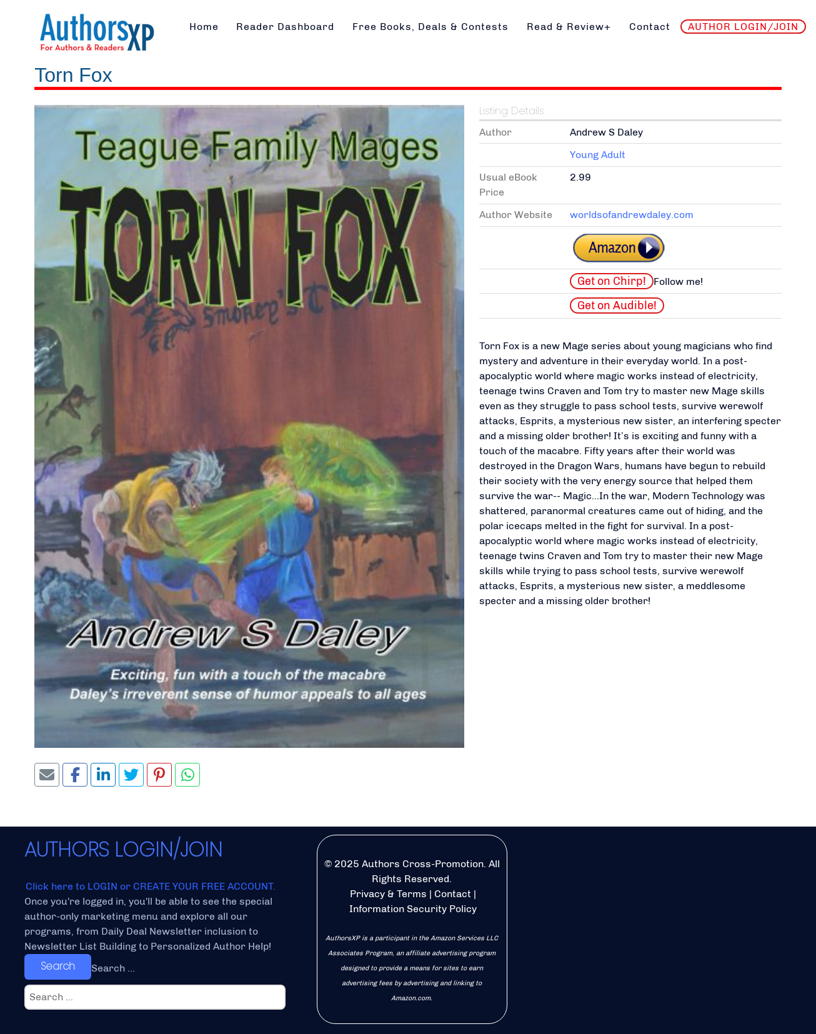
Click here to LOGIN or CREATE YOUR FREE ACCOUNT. (151, 886)
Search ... (113, 968)
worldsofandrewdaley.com (632, 215)
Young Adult (597, 155)
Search (58, 966)
